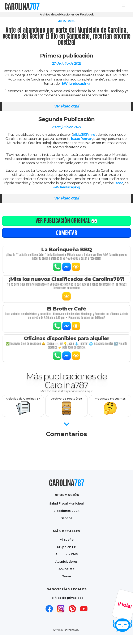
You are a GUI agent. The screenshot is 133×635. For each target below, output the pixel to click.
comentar (66, 233)
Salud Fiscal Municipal (66, 503)
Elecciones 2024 (67, 510)
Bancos (66, 518)
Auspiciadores (66, 561)
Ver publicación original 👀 (66, 221)
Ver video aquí (66, 106)
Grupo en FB (66, 547)
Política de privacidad (66, 597)
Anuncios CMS (66, 554)
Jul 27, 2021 (66, 21)
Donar (66, 576)
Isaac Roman (81, 139)
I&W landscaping (66, 187)
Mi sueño (67, 539)
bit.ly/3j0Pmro (84, 135)
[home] (21, 6)
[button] (124, 6)
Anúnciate (66, 569)
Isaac (119, 183)
